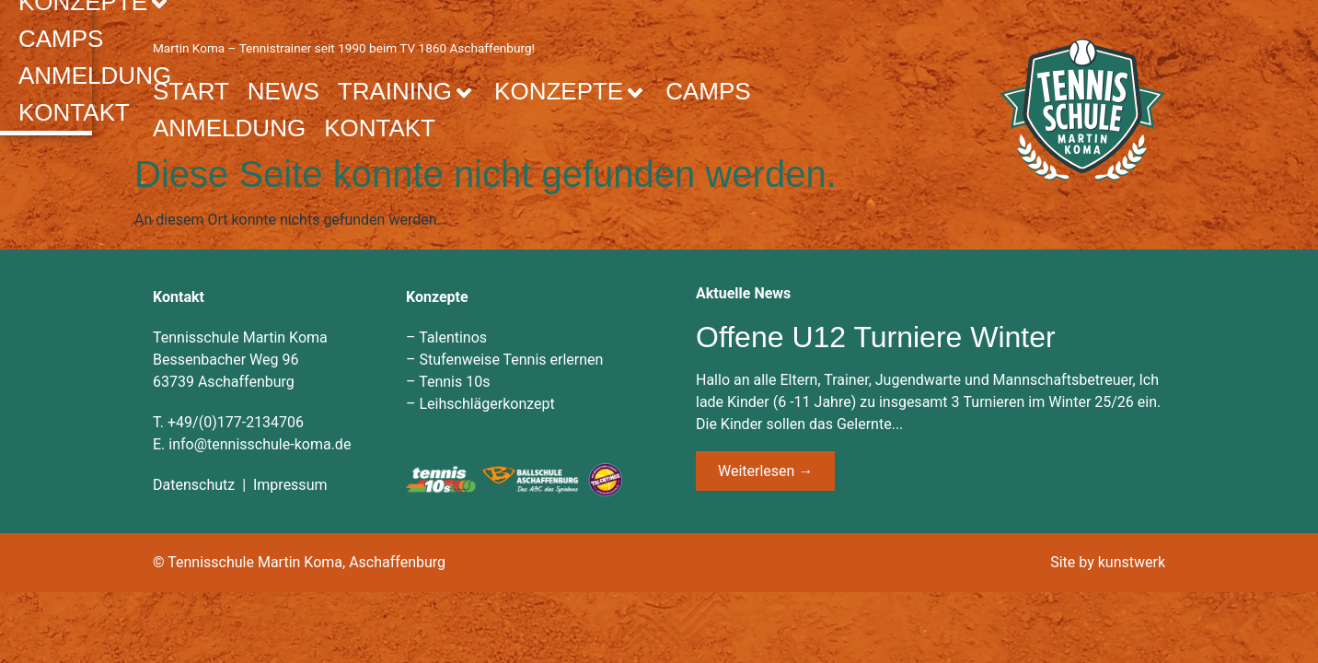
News (283, 90)
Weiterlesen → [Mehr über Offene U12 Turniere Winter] (765, 470)
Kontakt (379, 127)
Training (407, 90)
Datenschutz (194, 484)
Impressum (290, 484)
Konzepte (570, 90)
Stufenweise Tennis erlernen (511, 358)
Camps (707, 90)
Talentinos (453, 336)
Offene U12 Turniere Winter (876, 336)
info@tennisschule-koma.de (259, 443)
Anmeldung (229, 127)
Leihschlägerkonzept (486, 403)
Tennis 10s (454, 381)
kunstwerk (1131, 561)
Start (191, 90)
